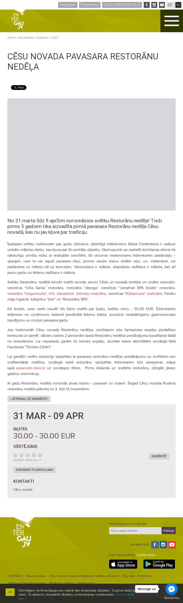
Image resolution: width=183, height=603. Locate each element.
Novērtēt (159, 456)
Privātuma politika (62, 583)
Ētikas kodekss (36, 576)
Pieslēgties (68, 5)
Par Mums (144, 576)
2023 (54, 38)
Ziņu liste (128, 576)
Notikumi (42, 38)
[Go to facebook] (172, 589)
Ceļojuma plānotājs (122, 5)
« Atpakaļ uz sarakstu (28, 398)
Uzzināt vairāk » (146, 555)
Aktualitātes (26, 38)
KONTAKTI (16, 576)
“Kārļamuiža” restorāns (143, 293)
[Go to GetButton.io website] (171, 598)
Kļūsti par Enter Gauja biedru (27, 583)
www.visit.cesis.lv (30, 368)
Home (11, 38)
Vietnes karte (86, 583)
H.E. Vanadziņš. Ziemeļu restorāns (77, 293)
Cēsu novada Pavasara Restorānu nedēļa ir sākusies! (84, 576)
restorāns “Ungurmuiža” (27, 293)
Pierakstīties (90, 5)
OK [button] (10, 592)
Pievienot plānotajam (34, 470)
